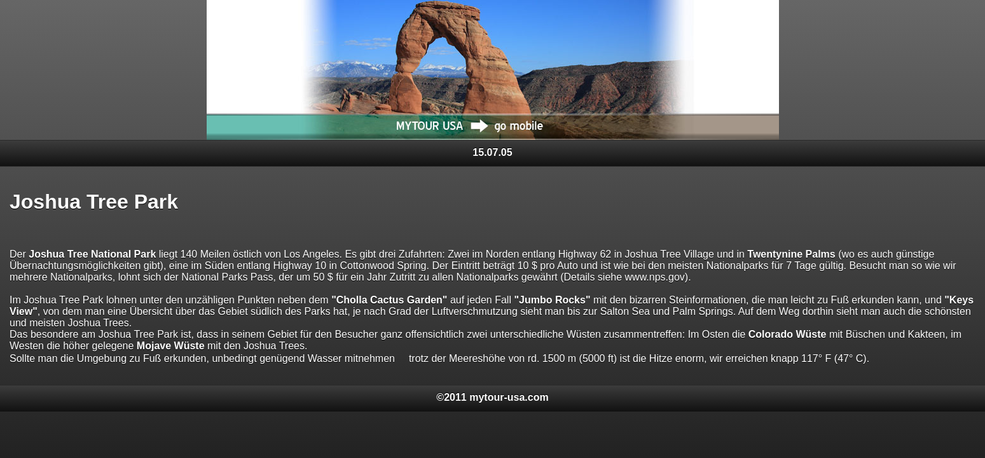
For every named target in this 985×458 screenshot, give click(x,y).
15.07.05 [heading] (492, 152)
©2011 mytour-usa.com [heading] (492, 397)
